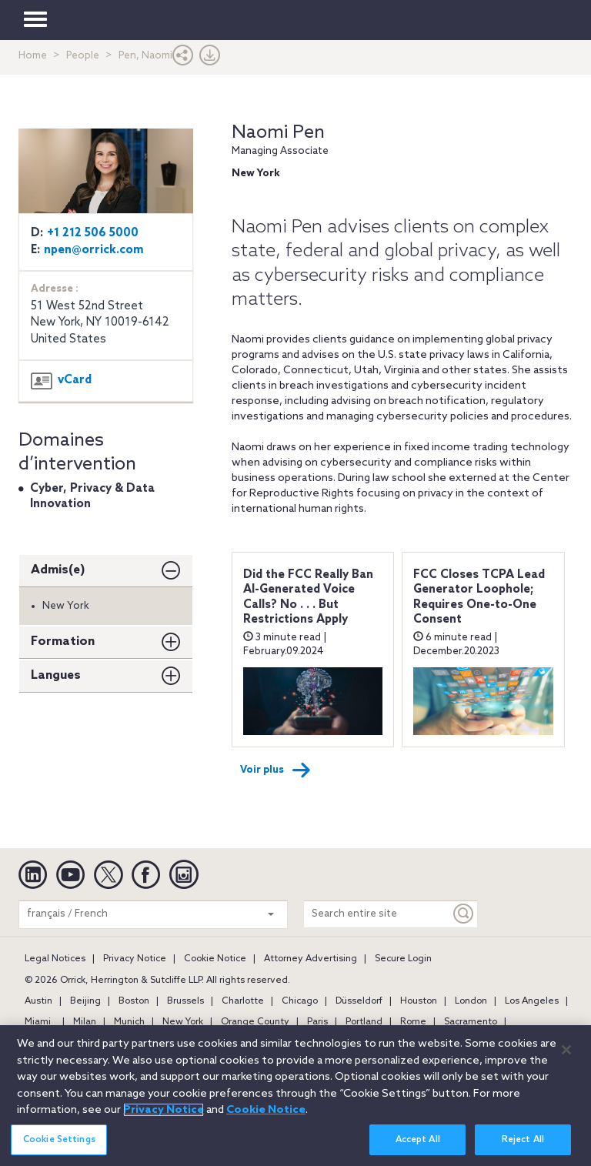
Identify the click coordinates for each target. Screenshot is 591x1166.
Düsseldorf (359, 1001)
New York (182, 1022)
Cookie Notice (215, 959)
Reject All (523, 1146)
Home (32, 56)
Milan (84, 1022)
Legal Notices (55, 959)
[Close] (566, 1056)
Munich (129, 1022)
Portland (364, 1022)
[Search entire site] (377, 914)
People (82, 56)
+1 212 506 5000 (93, 233)
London (471, 1001)
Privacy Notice (134, 959)
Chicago (300, 1001)
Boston (134, 1001)
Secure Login (403, 959)
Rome (413, 1022)
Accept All (418, 1146)
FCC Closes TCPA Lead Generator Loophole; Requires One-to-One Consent (479, 597)
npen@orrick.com (94, 250)
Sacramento (470, 1022)
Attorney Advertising (310, 959)
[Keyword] (464, 914)
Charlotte (243, 1001)
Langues (56, 675)
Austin (38, 1001)
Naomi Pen (278, 133)
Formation (63, 641)
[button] (183, 59)
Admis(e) (58, 570)
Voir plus (275, 770)
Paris (317, 1022)
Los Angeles (532, 1001)
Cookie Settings (59, 1146)
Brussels (185, 1001)
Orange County (255, 1022)
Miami (38, 1022)
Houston (418, 1001)
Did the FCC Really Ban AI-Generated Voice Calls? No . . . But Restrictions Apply (308, 597)
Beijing (85, 1001)
